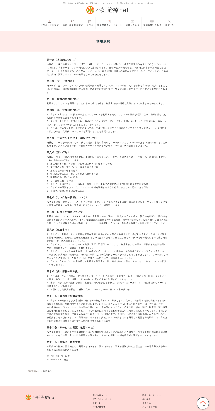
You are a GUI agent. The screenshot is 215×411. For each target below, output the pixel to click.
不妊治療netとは (101, 395)
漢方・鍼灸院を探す (73, 22)
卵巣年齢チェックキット (109, 22)
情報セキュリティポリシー (155, 395)
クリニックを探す (50, 22)
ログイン (169, 22)
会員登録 (146, 403)
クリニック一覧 (149, 407)
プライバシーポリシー (103, 399)
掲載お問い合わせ (152, 22)
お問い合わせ (133, 22)
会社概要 (146, 399)
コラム (90, 22)
